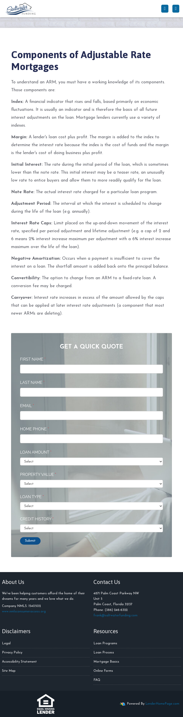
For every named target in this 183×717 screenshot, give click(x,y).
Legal (6, 643)
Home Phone (34, 429)
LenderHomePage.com (162, 703)
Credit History (37, 519)
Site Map (9, 670)
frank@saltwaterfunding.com (115, 615)
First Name (33, 359)
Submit (30, 541)
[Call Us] (164, 9)
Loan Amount (35, 452)
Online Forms (103, 670)
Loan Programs (105, 643)
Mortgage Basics (106, 661)
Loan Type (32, 496)
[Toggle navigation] (175, 9)
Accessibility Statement (19, 661)
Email (27, 405)
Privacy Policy (12, 652)
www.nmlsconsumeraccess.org (24, 611)
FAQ (96, 680)
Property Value (38, 474)
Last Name (32, 382)
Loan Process (103, 652)
